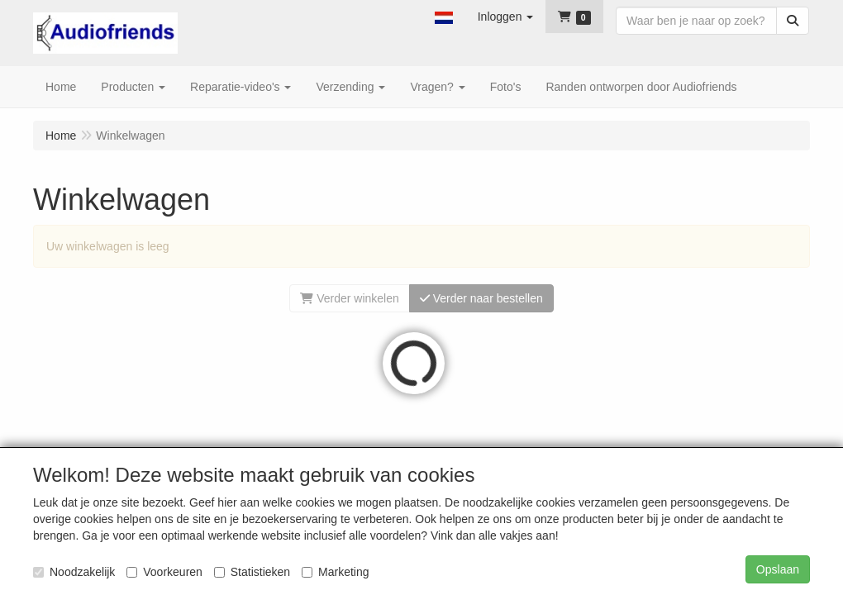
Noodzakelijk (74, 571)
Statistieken (252, 571)
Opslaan (777, 569)
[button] (443, 16)
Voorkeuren (164, 571)
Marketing (335, 571)
